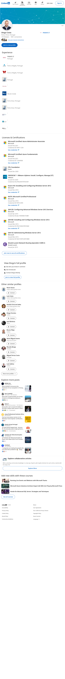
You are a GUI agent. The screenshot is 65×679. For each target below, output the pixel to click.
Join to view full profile (12, 277)
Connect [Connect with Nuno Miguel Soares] (11, 343)
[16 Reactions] (5, 410)
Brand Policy (5, 516)
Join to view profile (9, 45)
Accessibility (5, 507)
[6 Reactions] (4, 441)
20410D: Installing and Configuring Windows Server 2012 (28, 220)
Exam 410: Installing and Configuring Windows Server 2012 (29, 186)
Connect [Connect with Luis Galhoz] (11, 369)
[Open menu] (62, 25)
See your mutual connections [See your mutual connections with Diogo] (16, 40)
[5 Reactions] (4, 420)
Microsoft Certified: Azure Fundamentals (23, 154)
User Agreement (37, 507)
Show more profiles (9, 373)
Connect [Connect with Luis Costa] (11, 301)
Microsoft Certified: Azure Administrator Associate (26, 141)
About (34, 505)
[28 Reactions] (5, 431)
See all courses (8, 497)
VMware (10, 177)
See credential (13, 150)
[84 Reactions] (5, 400)
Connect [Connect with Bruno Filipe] (11, 335)
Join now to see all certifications (14, 253)
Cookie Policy (5, 513)
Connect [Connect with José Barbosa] (11, 326)
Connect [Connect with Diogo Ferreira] (11, 318)
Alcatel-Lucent (12, 245)
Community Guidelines (7, 519)
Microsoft (11, 143)
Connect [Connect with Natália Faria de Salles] (11, 310)
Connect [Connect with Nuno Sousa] (11, 293)
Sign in (59, 3)
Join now (50, 3)
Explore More (32, 468)
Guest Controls (36, 516)
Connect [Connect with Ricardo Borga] (11, 352)
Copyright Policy (37, 513)
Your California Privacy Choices (40, 510)
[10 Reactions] (4, 451)
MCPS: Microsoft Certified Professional (22, 197)
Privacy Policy (5, 510)
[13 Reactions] (4, 390)
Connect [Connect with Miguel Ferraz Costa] (11, 360)
